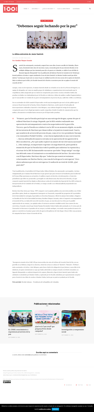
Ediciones (35, 8)
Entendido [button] (55, 409)
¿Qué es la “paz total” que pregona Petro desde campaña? (45, 352)
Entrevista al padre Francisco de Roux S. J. (27, 1)
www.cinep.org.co (7, 398)
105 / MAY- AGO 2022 (46, 20)
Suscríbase (76, 8)
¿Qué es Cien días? (47, 8)
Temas (25, 8)
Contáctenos (33, 398)
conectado (28, 378)
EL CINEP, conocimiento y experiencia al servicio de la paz (19, 355)
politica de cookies (45, 409)
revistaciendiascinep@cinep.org (21, 398)
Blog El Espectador (64, 8)
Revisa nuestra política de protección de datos (15, 394)
